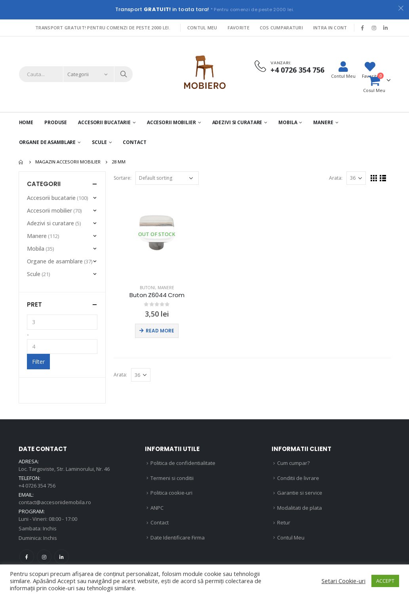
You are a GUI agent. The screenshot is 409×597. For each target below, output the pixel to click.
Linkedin (61, 556)
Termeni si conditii (172, 478)
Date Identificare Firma (177, 537)
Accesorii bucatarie (51, 198)
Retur (283, 522)
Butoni (147, 287)
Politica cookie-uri (171, 492)
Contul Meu (202, 28)
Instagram (44, 556)
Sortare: (122, 178)
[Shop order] (167, 178)
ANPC (157, 507)
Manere (323, 122)
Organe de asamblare (47, 142)
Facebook (26, 556)
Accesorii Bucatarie (104, 122)
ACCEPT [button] (385, 580)
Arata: (335, 178)
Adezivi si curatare (237, 122)
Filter (38, 361)
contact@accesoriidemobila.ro (55, 502)
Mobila (287, 122)
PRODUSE (55, 122)
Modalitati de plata (299, 507)
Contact (134, 142)
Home (26, 122)
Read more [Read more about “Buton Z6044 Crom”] (160, 330)
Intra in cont (330, 28)
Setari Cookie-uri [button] (343, 580)
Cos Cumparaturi (281, 28)
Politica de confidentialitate (182, 462)
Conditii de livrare (298, 478)
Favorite (238, 28)
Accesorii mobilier (171, 122)
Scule (99, 142)
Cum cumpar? (293, 462)
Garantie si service (299, 492)
